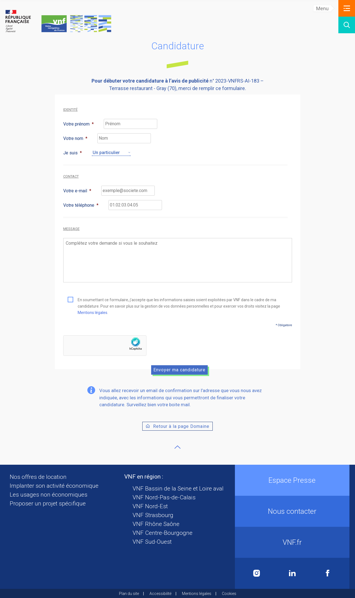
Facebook (327, 573)
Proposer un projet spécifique (48, 503)
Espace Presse (292, 480)
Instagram (256, 573)
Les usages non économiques (48, 494)
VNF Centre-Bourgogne (162, 533)
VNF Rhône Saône (156, 524)
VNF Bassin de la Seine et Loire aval (178, 488)
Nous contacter (292, 511)
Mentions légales (92, 312)
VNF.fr (292, 542)
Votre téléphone (80, 205)
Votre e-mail (77, 190)
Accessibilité (160, 593)
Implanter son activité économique (54, 485)
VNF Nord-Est (150, 506)
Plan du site (129, 593)
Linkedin (292, 573)
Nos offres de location (38, 477)
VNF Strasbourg (153, 515)
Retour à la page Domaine (181, 426)
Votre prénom (78, 124)
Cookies (229, 593)
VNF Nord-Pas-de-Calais (164, 497)
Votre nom (75, 138)
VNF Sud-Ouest (152, 541)
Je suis (72, 152)
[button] (346, 8)
